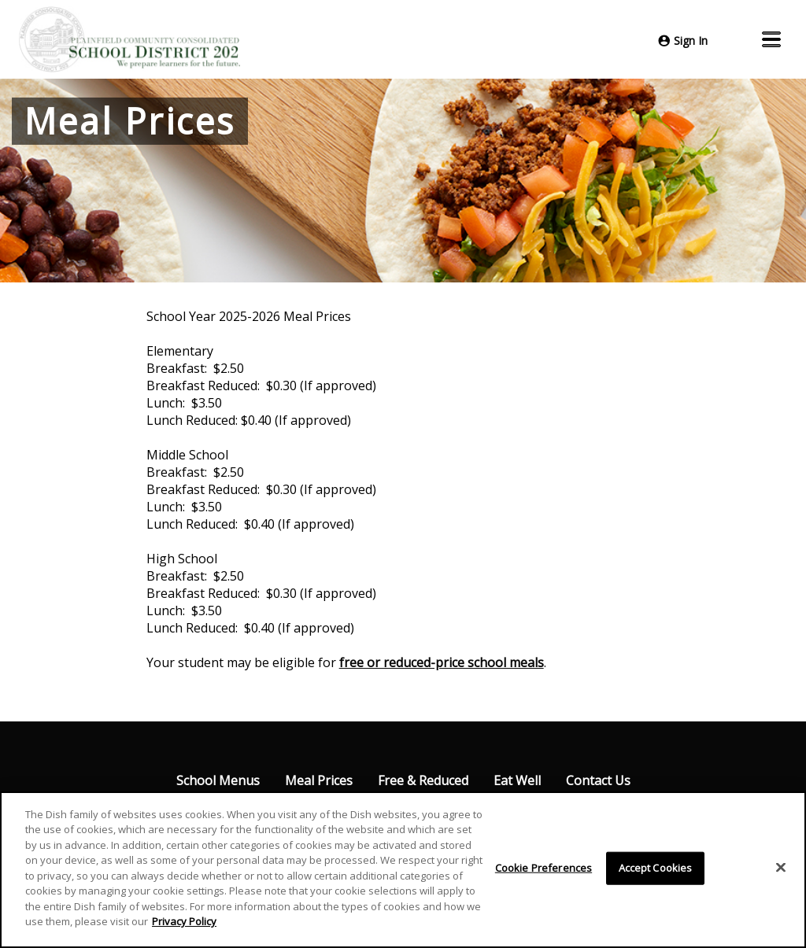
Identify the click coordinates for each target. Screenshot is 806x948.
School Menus (218, 780)
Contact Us (598, 780)
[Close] (780, 867)
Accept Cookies (656, 868)
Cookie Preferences (543, 868)
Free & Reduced (423, 780)
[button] (771, 39)
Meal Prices (319, 780)
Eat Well (517, 780)
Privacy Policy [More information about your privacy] (184, 922)
